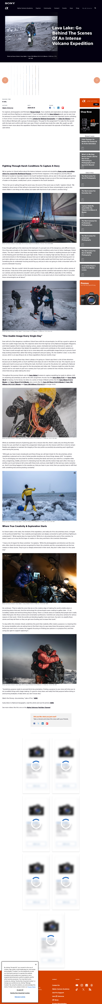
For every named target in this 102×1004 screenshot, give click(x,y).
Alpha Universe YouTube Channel (38, 707)
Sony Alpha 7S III (58, 377)
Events (64, 8)
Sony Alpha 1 (33, 375)
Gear (71, 8)
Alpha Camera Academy (25, 8)
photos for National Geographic (44, 118)
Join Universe (58, 996)
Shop (77, 8)
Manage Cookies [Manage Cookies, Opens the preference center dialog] (20, 997)
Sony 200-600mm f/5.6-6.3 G (34, 384)
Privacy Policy (31, 987)
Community (47, 8)
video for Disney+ (64, 118)
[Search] (95, 8)
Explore (38, 8)
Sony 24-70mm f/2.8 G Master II (54, 382)
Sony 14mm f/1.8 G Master (20, 382)
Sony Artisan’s (54, 114)
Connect (56, 8)
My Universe (87, 8)
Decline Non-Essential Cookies (20, 993)
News (55, 1000)
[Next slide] (97, 80)
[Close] (36, 964)
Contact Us (56, 985)
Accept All (20, 990)
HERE (36, 698)
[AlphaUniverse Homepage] (7, 8)
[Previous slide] (5, 80)
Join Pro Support (58, 992)
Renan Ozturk (35, 112)
